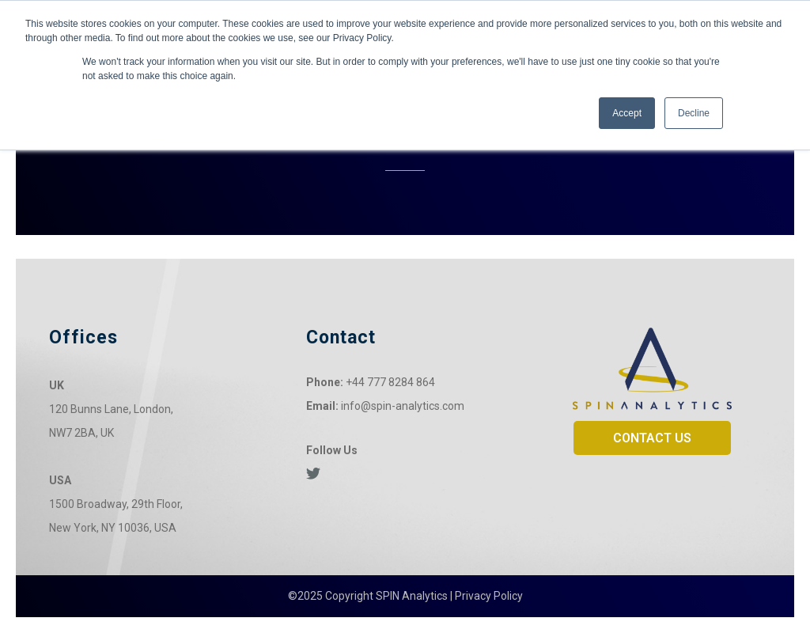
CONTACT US (652, 437)
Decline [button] (694, 113)
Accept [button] (627, 113)
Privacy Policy (489, 595)
